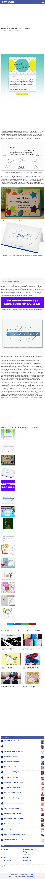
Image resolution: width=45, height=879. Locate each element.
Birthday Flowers (27, 852)
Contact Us (17, 874)
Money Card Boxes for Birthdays (8, 686)
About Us (32, 874)
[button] (43, 2)
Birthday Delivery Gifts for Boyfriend (12, 824)
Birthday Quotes (5, 863)
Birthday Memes (27, 860)
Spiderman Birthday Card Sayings (30, 667)
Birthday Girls (4, 857)
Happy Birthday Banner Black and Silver (13, 839)
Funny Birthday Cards (28, 863)
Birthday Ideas (26, 857)
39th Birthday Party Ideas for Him (12, 741)
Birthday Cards (5, 30)
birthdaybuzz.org (4, 285)
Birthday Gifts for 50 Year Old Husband (13, 818)
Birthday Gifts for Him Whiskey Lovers (13, 798)
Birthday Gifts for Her (6, 854)
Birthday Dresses (5, 852)
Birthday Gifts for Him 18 (10, 766)
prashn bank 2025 (33, 876)
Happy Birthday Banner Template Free (13, 751)
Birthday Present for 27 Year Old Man (13, 746)
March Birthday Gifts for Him (11, 777)
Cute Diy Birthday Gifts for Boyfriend (12, 787)
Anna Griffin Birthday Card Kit (29, 686)
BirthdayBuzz (7, 1)
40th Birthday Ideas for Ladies (11, 829)
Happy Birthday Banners (7, 866)
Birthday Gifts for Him (28, 854)
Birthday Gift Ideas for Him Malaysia (12, 761)
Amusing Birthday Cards (6, 667)
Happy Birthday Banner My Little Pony (13, 813)
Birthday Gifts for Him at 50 (10, 756)
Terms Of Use (27, 874)
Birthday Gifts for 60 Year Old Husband (13, 782)
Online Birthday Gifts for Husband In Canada (14, 834)
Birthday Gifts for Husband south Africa (13, 803)
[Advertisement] (22, 15)
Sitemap (12, 874)
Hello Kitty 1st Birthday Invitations (12, 808)
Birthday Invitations (6, 860)
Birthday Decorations (28, 849)
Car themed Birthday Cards (7, 648)
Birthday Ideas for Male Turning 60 (12, 792)
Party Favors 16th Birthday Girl (11, 772)
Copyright (22, 874)
